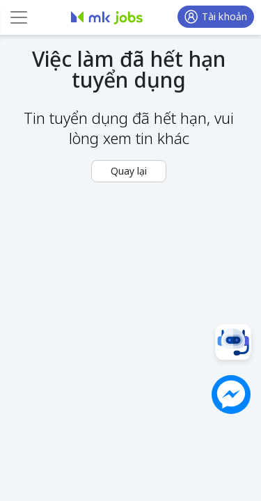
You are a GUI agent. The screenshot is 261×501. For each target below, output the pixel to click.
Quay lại (129, 170)
